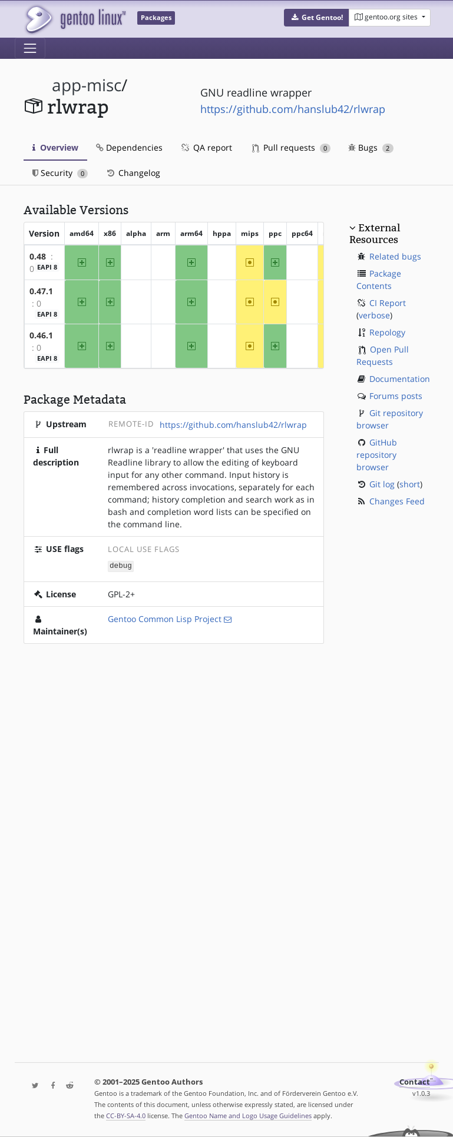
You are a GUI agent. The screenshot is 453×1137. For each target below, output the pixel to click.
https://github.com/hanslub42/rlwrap (292, 109)
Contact (414, 1082)
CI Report (387, 302)
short (409, 484)
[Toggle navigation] (30, 48)
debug (121, 566)
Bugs (371, 147)
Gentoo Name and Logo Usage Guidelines (248, 1115)
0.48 (37, 256)
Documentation (399, 378)
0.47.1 (41, 291)
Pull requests (291, 147)
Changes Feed (397, 501)
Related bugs (395, 256)
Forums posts (395, 395)
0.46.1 (41, 335)
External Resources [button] (374, 233)
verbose (374, 315)
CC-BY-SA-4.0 (126, 1115)
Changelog (132, 172)
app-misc (86, 85)
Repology (387, 332)
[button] (316, 17)
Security (60, 172)
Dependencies (129, 147)
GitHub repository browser (376, 455)
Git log (382, 484)
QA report (206, 147)
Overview (55, 147)
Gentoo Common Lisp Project (164, 618)
